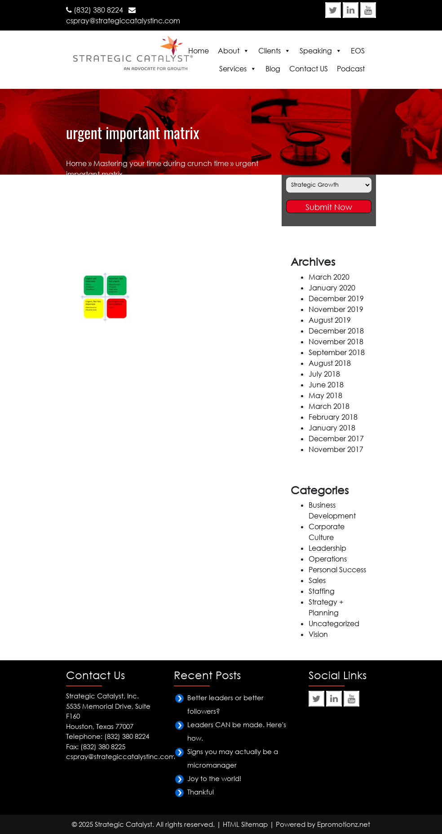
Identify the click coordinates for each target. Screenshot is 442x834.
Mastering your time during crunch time (161, 163)
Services (233, 68)
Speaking (316, 50)
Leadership (327, 548)
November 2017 (336, 449)
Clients (269, 50)
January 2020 (332, 287)
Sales (317, 580)
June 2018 (326, 384)
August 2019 (330, 320)
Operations (328, 558)
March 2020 (329, 276)
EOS (358, 50)
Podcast (351, 68)
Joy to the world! (214, 778)
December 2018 (336, 330)
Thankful (200, 792)
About (228, 50)
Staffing (322, 591)
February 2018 (333, 417)
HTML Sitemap (245, 824)
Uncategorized (334, 623)
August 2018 (330, 363)
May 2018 (325, 395)
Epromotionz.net (343, 824)
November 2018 (336, 341)
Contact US (308, 68)
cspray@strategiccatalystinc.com (123, 20)
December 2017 (336, 438)
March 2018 (329, 406)
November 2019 (336, 309)
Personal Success (337, 569)
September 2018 (337, 352)
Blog (272, 68)
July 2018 (324, 373)
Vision (318, 634)
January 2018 (332, 427)
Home (198, 50)
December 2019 (336, 298)
